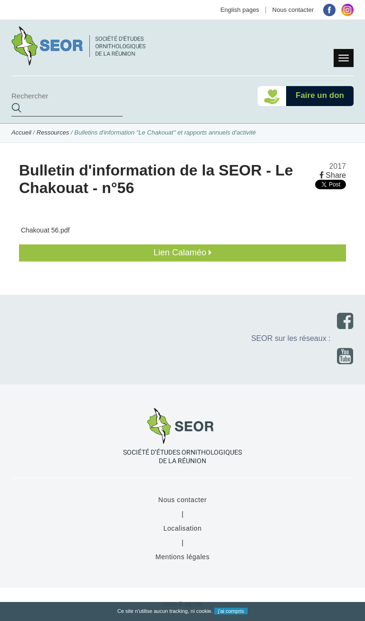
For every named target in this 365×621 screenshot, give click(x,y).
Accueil (21, 132)
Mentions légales (182, 557)
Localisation (182, 528)
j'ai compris (231, 611)
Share (332, 175)
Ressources (53, 132)
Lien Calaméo (182, 252)
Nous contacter (293, 9)
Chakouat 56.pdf (44, 230)
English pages (240, 9)
